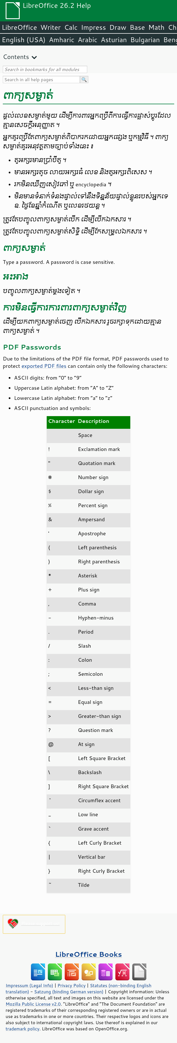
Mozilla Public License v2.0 (33, 1004)
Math (156, 27)
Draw (117, 27)
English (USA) (24, 39)
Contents (16, 56)
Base (137, 27)
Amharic (61, 39)
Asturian (114, 39)
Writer (50, 27)
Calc (71, 27)
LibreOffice (19, 27)
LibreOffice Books (88, 954)
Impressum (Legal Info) (29, 985)
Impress (93, 27)
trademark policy (22, 1029)
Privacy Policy (71, 985)
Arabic (87, 39)
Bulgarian (145, 39)
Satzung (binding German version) (69, 991)
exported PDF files (43, 365)
